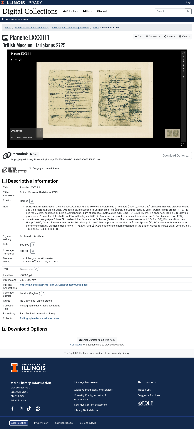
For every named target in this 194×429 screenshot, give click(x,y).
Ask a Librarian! (18, 400)
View (183, 36)
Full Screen (183, 144)
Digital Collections (30, 11)
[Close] (40, 131)
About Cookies (18, 423)
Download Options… (175, 155)
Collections (71, 11)
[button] (183, 53)
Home (8, 27)
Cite (138, 36)
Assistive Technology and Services (93, 390)
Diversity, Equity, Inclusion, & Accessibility (90, 397)
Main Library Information (31, 383)
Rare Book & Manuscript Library (31, 27)
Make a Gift (144, 390)
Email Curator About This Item (97, 339)
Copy (33, 154)
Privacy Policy (41, 423)
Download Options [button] (24, 329)
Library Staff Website (86, 410)
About (102, 11)
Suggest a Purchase (149, 395)
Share (168, 36)
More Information (183, 57)
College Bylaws (88, 423)
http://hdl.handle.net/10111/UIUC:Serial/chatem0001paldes (54, 284)
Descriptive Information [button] (30, 181)
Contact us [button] (76, 344)
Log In (189, 2)
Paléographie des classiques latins (70, 27)
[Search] (170, 11)
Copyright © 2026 (64, 423)
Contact (152, 36)
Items (87, 11)
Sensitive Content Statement (17, 19)
